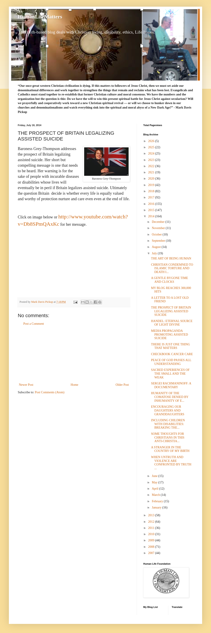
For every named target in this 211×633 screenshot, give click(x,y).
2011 (151, 528)
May (155, 482)
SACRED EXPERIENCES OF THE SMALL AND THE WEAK (170, 373)
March (156, 495)
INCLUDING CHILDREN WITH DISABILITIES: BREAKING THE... (168, 424)
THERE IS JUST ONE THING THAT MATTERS (170, 346)
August (156, 247)
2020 (151, 178)
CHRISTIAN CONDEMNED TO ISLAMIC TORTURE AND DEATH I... (172, 268)
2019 (151, 185)
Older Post (122, 384)
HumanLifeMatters (40, 17)
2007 (151, 553)
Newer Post (26, 384)
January (157, 507)
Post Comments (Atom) (49, 392)
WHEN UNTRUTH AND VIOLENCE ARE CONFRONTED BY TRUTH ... (171, 462)
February (158, 501)
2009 (151, 540)
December (158, 222)
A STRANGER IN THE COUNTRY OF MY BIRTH (170, 449)
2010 (151, 534)
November (159, 228)
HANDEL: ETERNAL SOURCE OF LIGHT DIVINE (172, 322)
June (155, 476)
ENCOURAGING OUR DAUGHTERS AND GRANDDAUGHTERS (167, 410)
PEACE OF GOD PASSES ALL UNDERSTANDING (171, 362)
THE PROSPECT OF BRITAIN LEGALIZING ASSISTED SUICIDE (171, 311)
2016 (151, 204)
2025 (151, 147)
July (155, 253)
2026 (151, 141)
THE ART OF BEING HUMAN (171, 258)
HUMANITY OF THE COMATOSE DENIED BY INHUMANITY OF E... (169, 397)
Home (74, 384)
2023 (151, 160)
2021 (151, 172)
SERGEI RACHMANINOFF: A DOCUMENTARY (171, 385)
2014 (151, 216)
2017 (151, 197)
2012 (151, 521)
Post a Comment (33, 323)
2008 (151, 546)
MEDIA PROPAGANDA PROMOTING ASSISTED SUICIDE (169, 334)
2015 (151, 210)
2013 (151, 515)
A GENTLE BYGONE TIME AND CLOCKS (169, 279)
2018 (151, 191)
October (157, 234)
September (159, 240)
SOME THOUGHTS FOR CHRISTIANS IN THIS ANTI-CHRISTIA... (167, 437)
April (155, 488)
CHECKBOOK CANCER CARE (172, 354)
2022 (151, 166)
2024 (151, 153)
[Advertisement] (74, 354)
